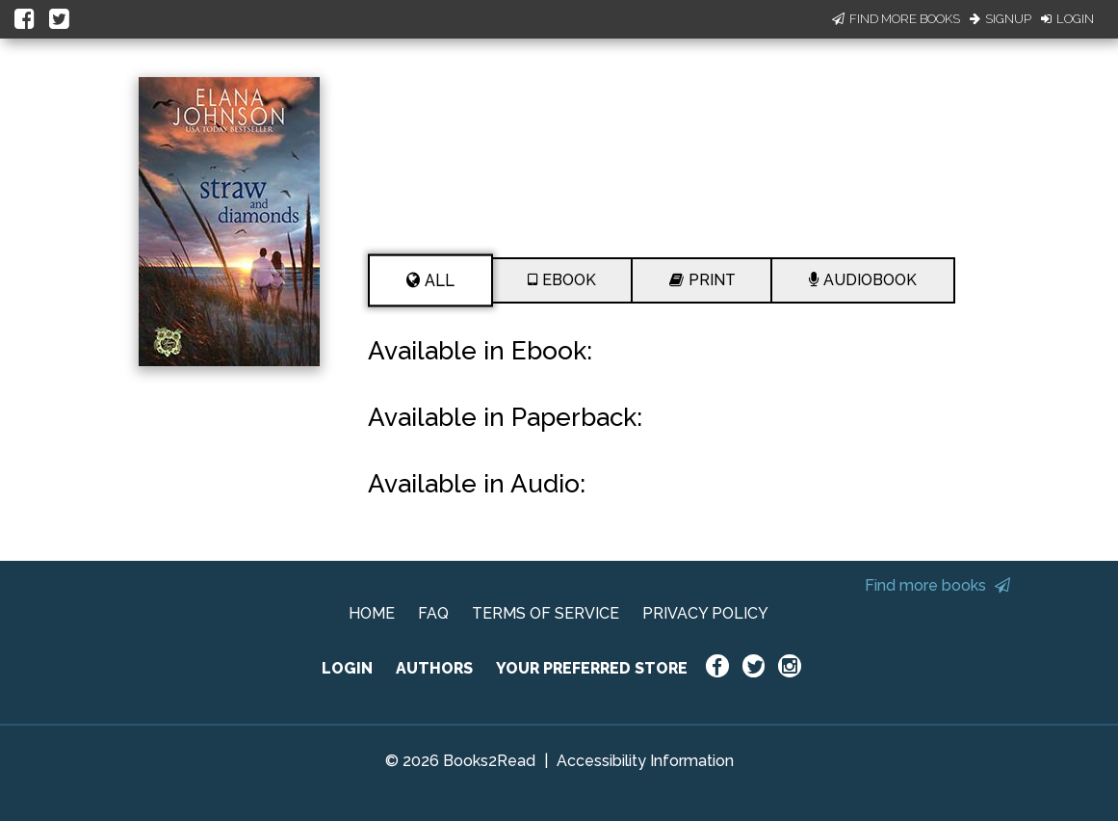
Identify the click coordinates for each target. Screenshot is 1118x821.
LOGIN (347, 668)
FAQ (433, 613)
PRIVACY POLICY (705, 613)
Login (1067, 19)
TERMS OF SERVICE (545, 613)
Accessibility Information (645, 761)
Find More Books (896, 19)
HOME (372, 613)
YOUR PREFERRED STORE (592, 668)
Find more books (937, 585)
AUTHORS (434, 668)
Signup (1000, 19)
